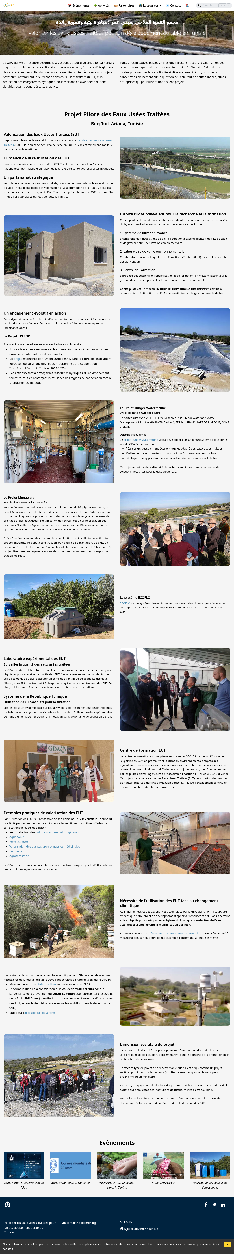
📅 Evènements (78, 5)
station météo (46, 984)
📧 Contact (173, 5)
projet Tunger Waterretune (141, 439)
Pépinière (15, 851)
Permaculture (18, 842)
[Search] (214, 5)
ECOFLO (125, 603)
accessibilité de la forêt (39, 1013)
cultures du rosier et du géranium (58, 832)
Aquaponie (16, 837)
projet (18, 359)
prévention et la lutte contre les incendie (173, 933)
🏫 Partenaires (124, 5)
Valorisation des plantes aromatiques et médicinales (44, 846)
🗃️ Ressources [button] (149, 5)
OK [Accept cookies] (227, 1244)
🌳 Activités (102, 5)
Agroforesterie (19, 856)
